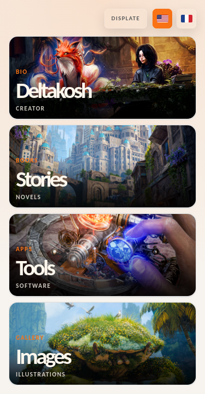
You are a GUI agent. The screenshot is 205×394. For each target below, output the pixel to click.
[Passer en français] (186, 18)
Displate (126, 18)
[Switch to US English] (162, 18)
